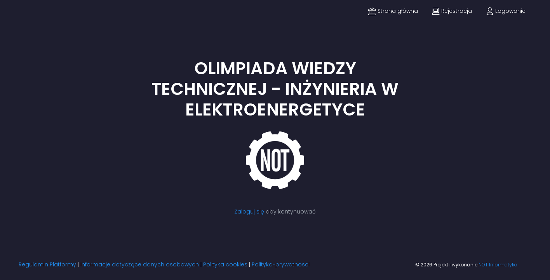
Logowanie (506, 11)
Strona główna (393, 11)
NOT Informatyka (499, 264)
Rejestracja (452, 11)
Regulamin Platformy (47, 264)
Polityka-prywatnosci (281, 264)
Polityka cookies (225, 264)
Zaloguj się (249, 211)
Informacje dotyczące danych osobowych (139, 264)
